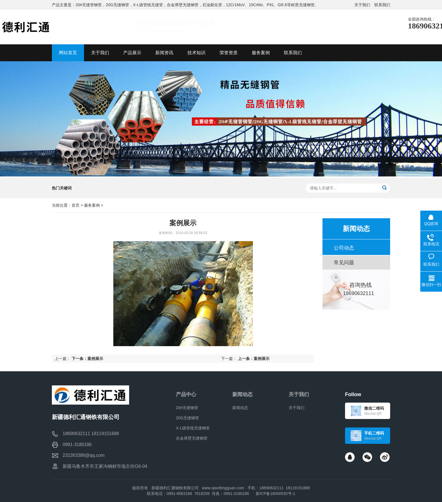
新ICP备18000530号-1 (275, 493)
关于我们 (362, 5)
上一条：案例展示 (253, 358)
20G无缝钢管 (187, 418)
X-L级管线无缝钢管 (193, 428)
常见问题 (344, 262)
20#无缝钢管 (187, 407)
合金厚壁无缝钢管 (191, 438)
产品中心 (186, 394)
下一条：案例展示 (87, 358)
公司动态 (344, 248)
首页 (75, 205)
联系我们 (382, 5)
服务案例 (92, 205)
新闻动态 (242, 394)
